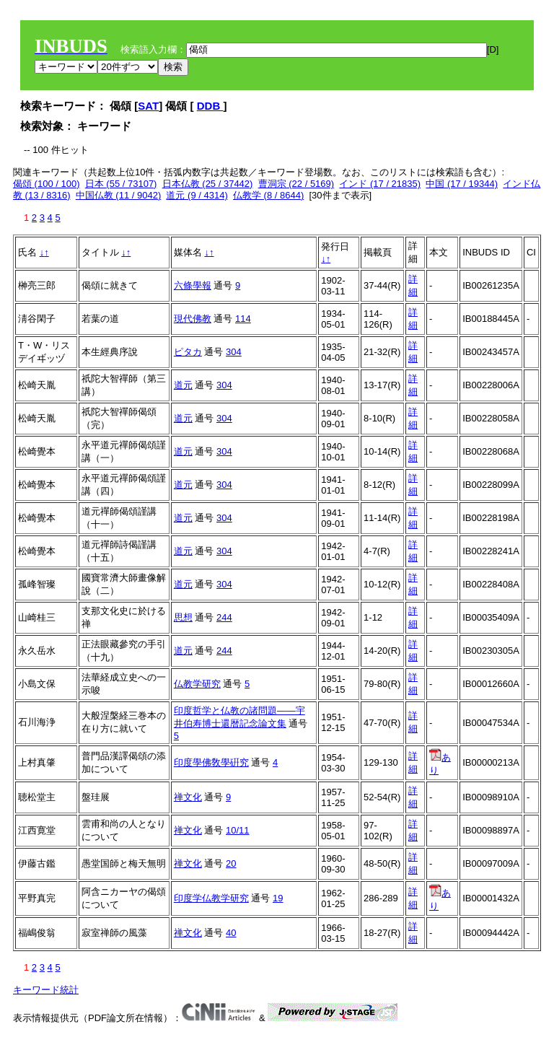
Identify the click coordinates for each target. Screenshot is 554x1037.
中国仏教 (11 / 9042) (119, 195)
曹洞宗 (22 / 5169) (296, 183)
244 (224, 617)
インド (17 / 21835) (380, 183)
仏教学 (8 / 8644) (268, 195)
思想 (183, 617)
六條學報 (192, 285)
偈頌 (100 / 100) (46, 183)
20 (231, 863)
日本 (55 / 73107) (121, 183)
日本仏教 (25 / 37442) (207, 183)
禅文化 (188, 797)
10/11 (238, 830)
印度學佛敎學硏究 (211, 762)
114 (243, 318)
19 (278, 898)
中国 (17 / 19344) (462, 183)
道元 (183, 385)
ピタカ (188, 351)
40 (231, 932)
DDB (210, 106)
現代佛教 (192, 318)
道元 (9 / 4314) (196, 195)
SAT (148, 106)
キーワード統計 (46, 989)
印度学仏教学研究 (211, 898)
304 (234, 351)
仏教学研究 (197, 683)
